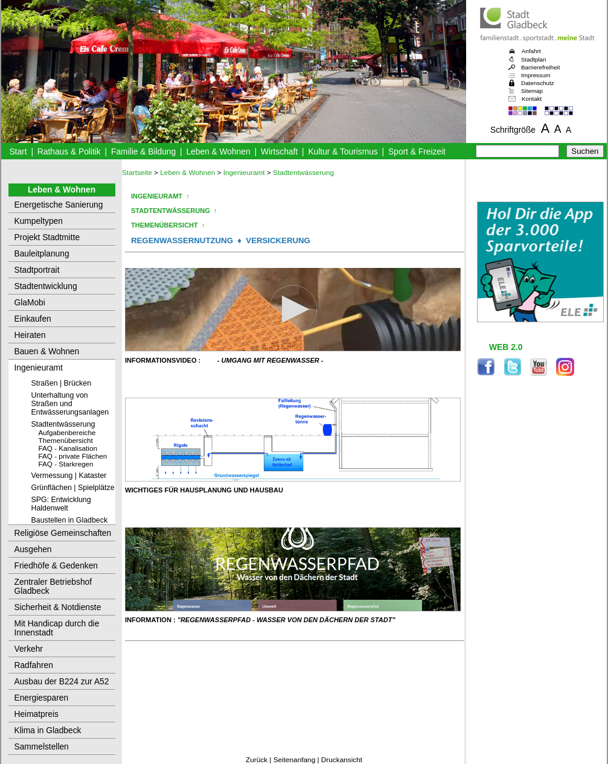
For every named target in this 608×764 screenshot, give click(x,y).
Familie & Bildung (143, 151)
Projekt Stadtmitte (47, 237)
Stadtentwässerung (63, 424)
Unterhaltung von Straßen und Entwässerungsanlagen (70, 403)
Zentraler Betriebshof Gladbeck (53, 587)
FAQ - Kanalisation (68, 448)
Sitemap (532, 91)
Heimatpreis (36, 714)
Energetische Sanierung (58, 204)
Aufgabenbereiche (67, 432)
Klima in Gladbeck (48, 730)
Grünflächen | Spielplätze (73, 487)
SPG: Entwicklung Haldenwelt (61, 503)
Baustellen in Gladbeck (69, 520)
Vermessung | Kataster (69, 475)
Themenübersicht (66, 440)
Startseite (137, 172)
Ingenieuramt (38, 367)
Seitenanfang (295, 760)
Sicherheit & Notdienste (57, 607)
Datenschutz (537, 83)
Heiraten (30, 335)
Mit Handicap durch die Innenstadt (57, 628)
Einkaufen (32, 318)
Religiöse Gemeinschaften (63, 533)
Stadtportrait (37, 270)
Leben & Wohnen (218, 151)
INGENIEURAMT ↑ (160, 196)
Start (18, 151)
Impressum (536, 75)
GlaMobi (29, 302)
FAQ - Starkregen (66, 464)
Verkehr (28, 649)
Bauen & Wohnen (47, 351)
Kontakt (532, 98)
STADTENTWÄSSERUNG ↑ (174, 210)
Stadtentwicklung (45, 286)
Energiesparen (41, 697)
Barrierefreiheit (540, 67)
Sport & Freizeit (417, 151)
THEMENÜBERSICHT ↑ (168, 225)
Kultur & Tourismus (342, 151)
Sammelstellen (41, 746)
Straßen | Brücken (61, 383)
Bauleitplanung (41, 253)
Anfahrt (531, 51)
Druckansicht (341, 760)
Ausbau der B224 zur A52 (61, 681)
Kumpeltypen (38, 221)
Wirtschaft (279, 151)
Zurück (256, 760)
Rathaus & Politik (69, 151)
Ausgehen (33, 549)
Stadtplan (533, 59)
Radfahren (33, 665)
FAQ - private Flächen (73, 456)
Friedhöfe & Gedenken (56, 565)
